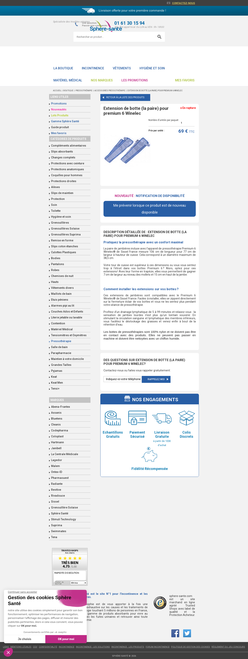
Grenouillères (60, 222)
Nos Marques (102, 80)
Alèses (55, 187)
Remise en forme (62, 240)
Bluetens (56, 418)
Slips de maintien (62, 193)
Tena (54, 537)
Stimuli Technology (63, 519)
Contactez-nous (183, 3)
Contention (58, 323)
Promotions (59, 103)
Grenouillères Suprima (66, 234)
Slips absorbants (62, 151)
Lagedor (56, 460)
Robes (55, 270)
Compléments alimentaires (68, 145)
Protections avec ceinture (67, 163)
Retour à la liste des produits (125, 97)
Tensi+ (55, 388)
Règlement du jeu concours (228, 647)
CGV (35, 647)
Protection (58, 199)
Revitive (56, 489)
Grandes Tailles (61, 364)
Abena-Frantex (60, 406)
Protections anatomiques (67, 169)
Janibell (56, 448)
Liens (6, 647)
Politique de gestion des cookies (190, 647)
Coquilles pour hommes (66, 175)
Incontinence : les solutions (93, 647)
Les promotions (134, 80)
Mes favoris (185, 80)
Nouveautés (58, 109)
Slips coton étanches (64, 246)
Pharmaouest (60, 477)
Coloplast (57, 436)
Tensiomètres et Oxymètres (69, 335)
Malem (55, 466)
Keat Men (57, 382)
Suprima (56, 525)
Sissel (55, 501)
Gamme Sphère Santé (65, 121)
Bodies (55, 258)
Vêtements (122, 68)
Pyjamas (56, 370)
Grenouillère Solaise (64, 507)
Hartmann (57, 442)
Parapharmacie (61, 353)
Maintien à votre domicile (67, 359)
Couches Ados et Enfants (67, 311)
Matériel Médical (67, 80)
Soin (54, 204)
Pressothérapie (61, 341)
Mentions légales (20, 647)
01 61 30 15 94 (129, 23)
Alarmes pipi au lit (62, 305)
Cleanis (56, 424)
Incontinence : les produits (127, 647)
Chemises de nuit (62, 276)
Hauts (55, 281)
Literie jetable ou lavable (66, 317)
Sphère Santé (59, 513)
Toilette (56, 210)
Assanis (56, 412)
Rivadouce (58, 495)
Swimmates (58, 531)
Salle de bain (59, 347)
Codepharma (59, 430)
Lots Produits (59, 115)
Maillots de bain (61, 293)
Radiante (56, 483)
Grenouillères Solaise (65, 228)
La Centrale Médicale (64, 454)
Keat (54, 376)
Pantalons (57, 264)
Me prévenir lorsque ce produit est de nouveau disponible (149, 208)
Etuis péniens (59, 299)
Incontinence (93, 68)
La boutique (63, 68)
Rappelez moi (156, 379)
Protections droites (63, 181)
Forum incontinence (158, 647)
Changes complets (63, 157)
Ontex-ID (56, 472)
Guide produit (60, 127)
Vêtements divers (62, 287)
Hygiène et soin (152, 68)
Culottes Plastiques (63, 252)
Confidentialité (48, 647)
